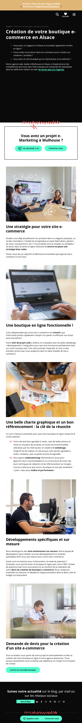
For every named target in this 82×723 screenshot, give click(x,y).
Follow (65, 14)
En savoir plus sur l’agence (51, 69)
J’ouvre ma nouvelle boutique (23, 670)
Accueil (9, 26)
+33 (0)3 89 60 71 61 (28, 148)
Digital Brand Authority (47, 6)
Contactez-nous (52, 718)
